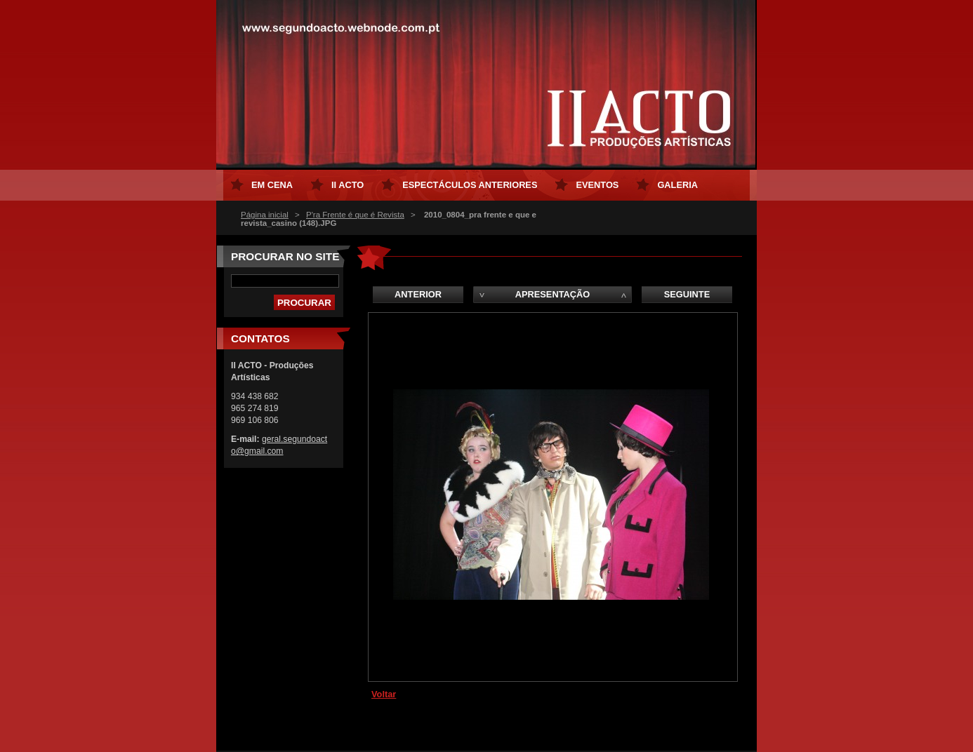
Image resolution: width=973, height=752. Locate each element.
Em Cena (272, 185)
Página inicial (265, 214)
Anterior (418, 294)
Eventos (597, 185)
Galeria (677, 185)
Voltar (383, 694)
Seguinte (687, 294)
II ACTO (347, 185)
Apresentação (552, 294)
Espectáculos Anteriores (469, 185)
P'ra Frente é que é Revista (355, 214)
